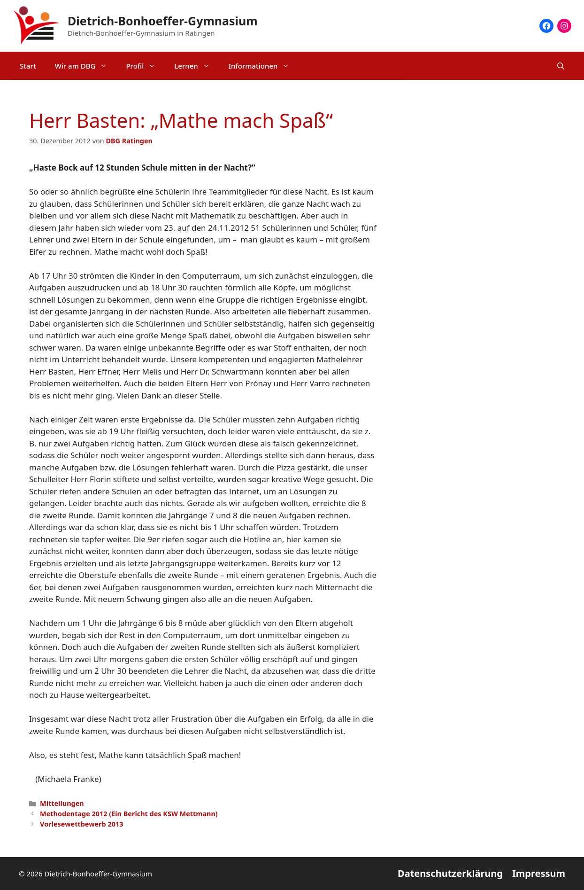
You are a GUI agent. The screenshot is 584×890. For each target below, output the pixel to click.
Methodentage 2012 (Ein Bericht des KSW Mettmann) (129, 813)
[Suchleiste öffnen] (561, 66)
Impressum (538, 873)
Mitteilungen (62, 803)
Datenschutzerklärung (450, 873)
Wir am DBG (86, 66)
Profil (145, 66)
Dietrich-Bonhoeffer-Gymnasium (163, 21)
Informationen (264, 66)
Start (28, 65)
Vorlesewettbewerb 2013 (81, 824)
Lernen (196, 66)
